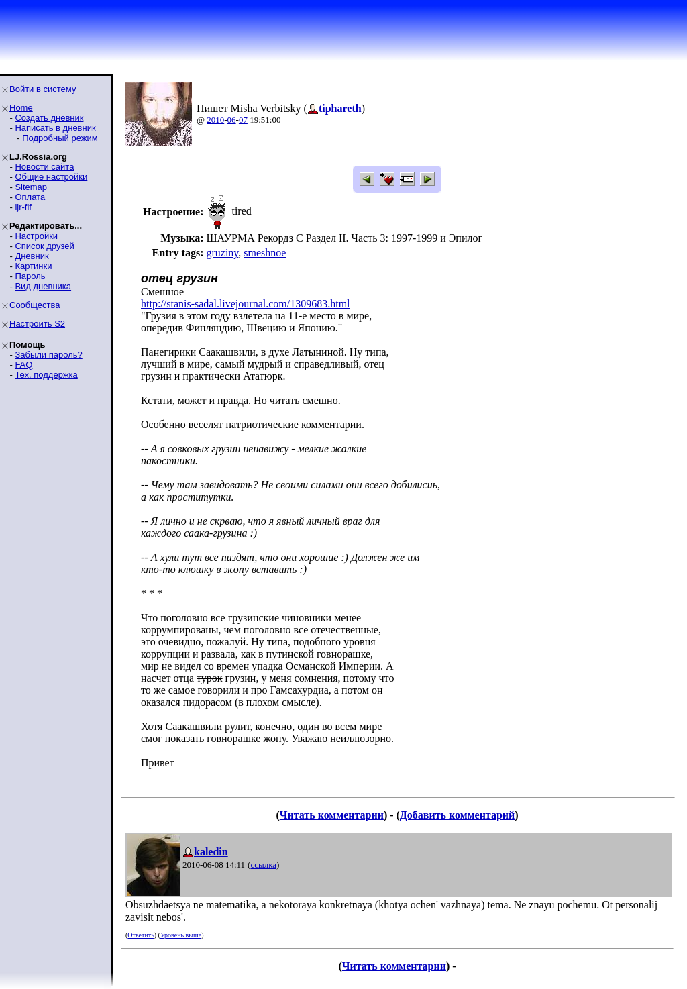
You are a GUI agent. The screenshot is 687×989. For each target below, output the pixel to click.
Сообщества (34, 305)
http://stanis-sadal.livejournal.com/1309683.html (245, 303)
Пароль (30, 276)
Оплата (30, 197)
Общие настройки (51, 177)
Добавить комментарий (457, 815)
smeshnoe (265, 252)
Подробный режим (59, 138)
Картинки (33, 266)
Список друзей (44, 246)
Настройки (36, 236)
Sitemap (31, 187)
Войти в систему (42, 89)
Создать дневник (49, 118)
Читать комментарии (332, 815)
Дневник (31, 256)
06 (231, 120)
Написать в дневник (55, 128)
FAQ (23, 365)
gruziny (222, 252)
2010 (215, 120)
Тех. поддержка (46, 375)
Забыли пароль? (48, 355)
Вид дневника (43, 286)
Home (21, 108)
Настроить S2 (37, 324)
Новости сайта (44, 167)
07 (243, 120)
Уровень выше (180, 935)
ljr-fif (23, 207)
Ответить (140, 935)
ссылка (263, 865)
